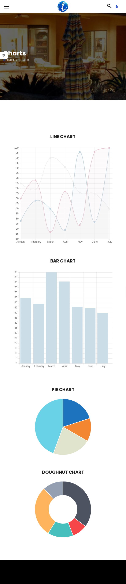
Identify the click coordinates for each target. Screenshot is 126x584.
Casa (10, 60)
